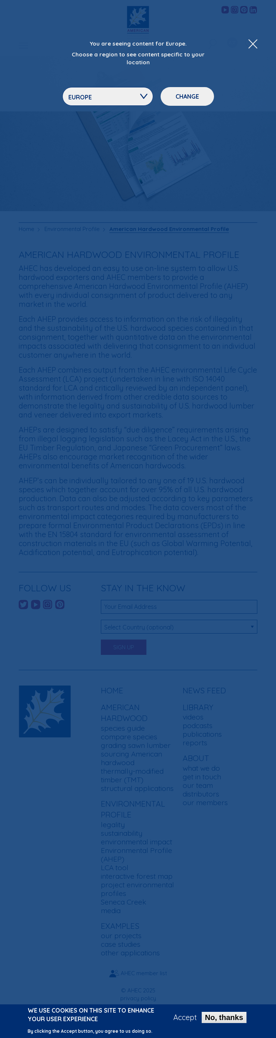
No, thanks (224, 1018)
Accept (185, 1018)
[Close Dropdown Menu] (252, 44)
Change (187, 96)
